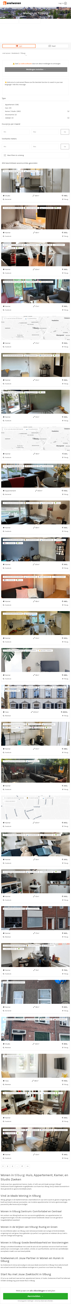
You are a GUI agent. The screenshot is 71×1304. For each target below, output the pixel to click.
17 (22, 1166)
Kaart (52, 46)
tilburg (20, 1175)
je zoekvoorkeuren (25, 64)
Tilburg (22, 53)
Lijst (19, 46)
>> (27, 1166)
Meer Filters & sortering (15, 155)
